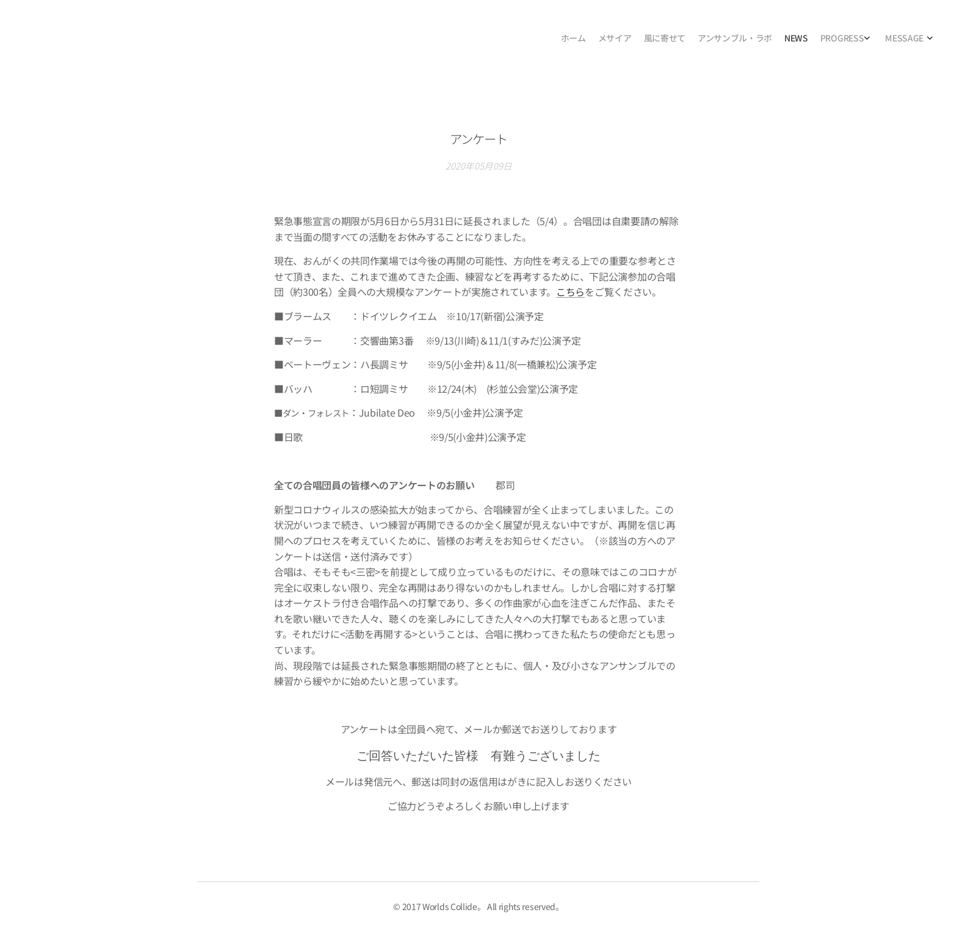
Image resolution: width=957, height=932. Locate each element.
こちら (570, 291)
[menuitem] (842, 39)
